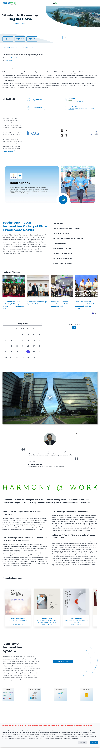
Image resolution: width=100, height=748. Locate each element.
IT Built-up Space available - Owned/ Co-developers (69, 238)
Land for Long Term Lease (61, 233)
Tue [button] (17, 328)
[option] (50, 185)
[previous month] (4, 324)
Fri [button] (33, 328)
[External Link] (37, 133)
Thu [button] (28, 328)
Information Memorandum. (11, 58)
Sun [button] (6, 328)
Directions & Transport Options (62, 253)
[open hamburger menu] (95, 3)
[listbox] (50, 185)
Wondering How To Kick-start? (62, 248)
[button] (55, 3)
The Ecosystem (63, 661)
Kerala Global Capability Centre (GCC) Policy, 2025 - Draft (18, 47)
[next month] (41, 324)
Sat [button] (39, 328)
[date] (5, 335)
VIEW (94, 742)
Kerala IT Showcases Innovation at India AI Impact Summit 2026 (59, 304)
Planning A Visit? (58, 223)
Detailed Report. (8, 60)
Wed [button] (22, 328)
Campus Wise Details (59, 243)
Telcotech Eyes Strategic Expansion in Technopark (37, 303)
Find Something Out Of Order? (62, 258)
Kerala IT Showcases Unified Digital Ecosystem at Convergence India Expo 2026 (13, 305)
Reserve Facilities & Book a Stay (62, 263)
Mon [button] (11, 328)
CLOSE (82, 742)
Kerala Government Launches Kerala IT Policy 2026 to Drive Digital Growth (85, 305)
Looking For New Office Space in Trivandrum (66, 228)
